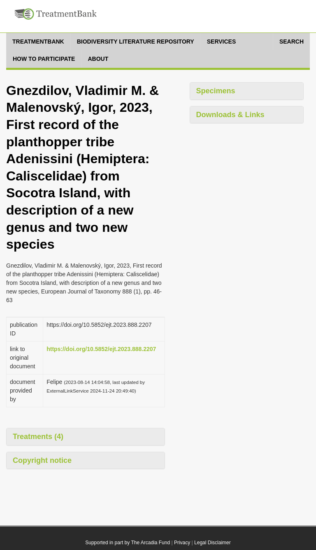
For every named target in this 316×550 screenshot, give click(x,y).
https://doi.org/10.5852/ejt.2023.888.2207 (101, 349)
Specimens (215, 91)
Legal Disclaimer (212, 542)
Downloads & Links (230, 115)
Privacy (182, 542)
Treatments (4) (38, 436)
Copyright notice (42, 460)
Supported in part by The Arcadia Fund (127, 542)
